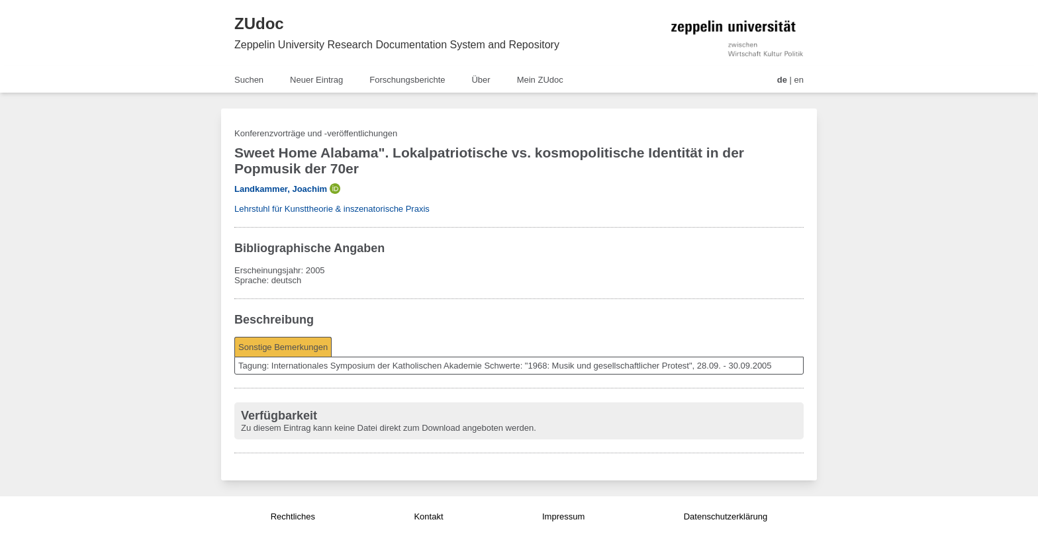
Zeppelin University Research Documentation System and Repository (396, 44)
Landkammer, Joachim (280, 189)
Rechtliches (293, 516)
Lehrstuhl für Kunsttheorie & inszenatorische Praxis (332, 209)
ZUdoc (259, 23)
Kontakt (428, 516)
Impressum (563, 516)
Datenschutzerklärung (725, 516)
